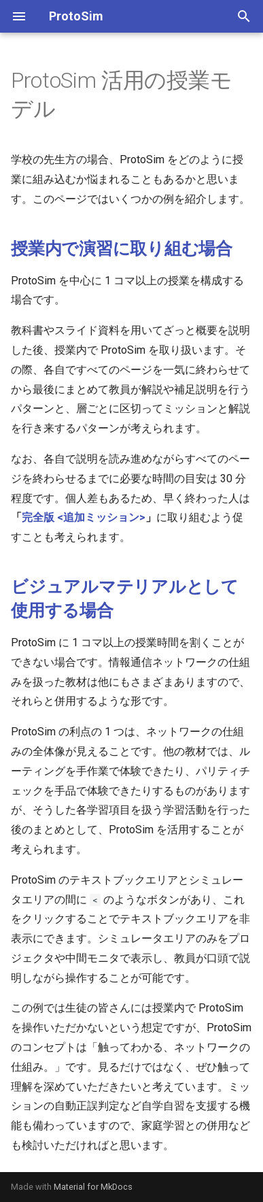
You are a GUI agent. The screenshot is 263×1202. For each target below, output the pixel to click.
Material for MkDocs (93, 1187)
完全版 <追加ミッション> (83, 517)
